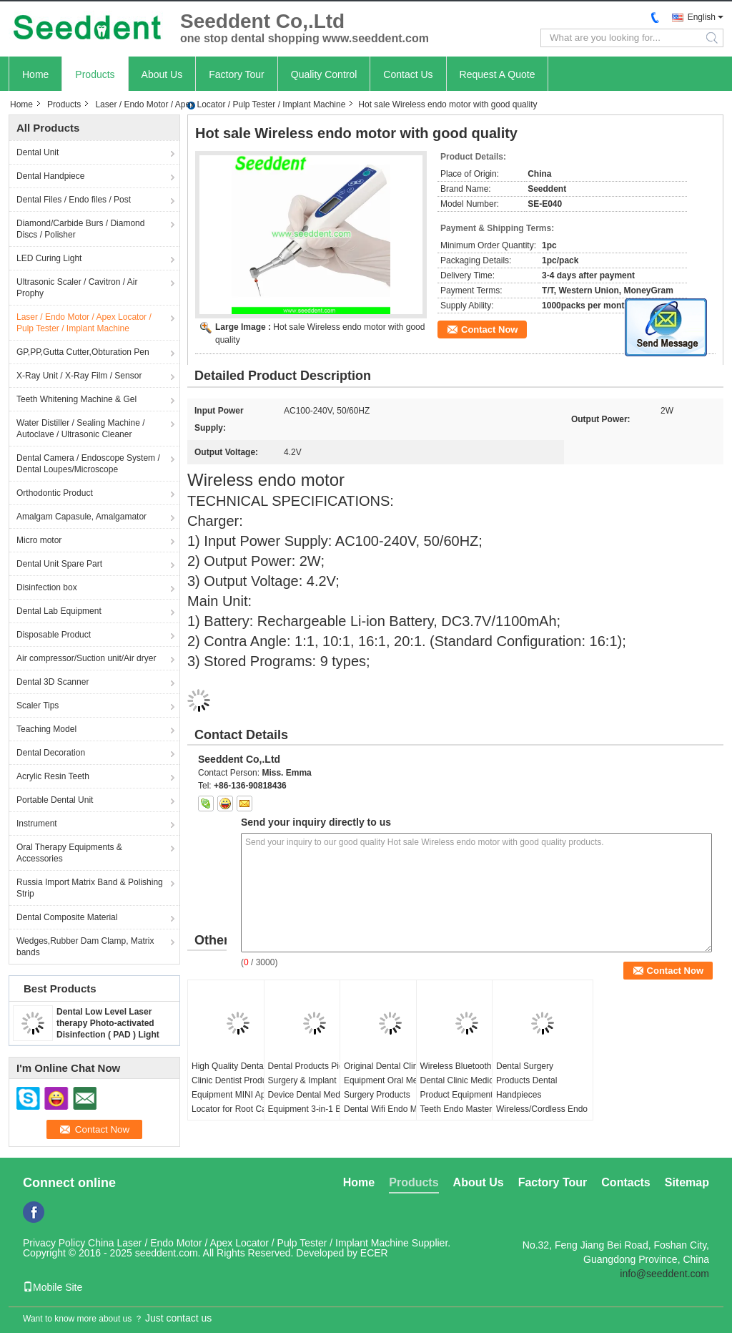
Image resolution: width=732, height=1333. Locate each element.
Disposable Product (53, 635)
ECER (374, 1253)
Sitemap (687, 1182)
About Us (162, 74)
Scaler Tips (37, 705)
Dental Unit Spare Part (59, 564)
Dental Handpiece (50, 176)
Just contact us (178, 1318)
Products (94, 74)
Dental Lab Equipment (59, 611)
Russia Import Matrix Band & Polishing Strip (89, 888)
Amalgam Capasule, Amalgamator (81, 517)
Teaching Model (46, 729)
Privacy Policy (54, 1243)
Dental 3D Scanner (52, 682)
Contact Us (407, 74)
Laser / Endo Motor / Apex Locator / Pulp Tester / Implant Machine (220, 104)
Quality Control (324, 74)
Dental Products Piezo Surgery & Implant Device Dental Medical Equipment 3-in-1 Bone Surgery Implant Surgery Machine (312, 1102)
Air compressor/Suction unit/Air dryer (86, 658)
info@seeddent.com (664, 1273)
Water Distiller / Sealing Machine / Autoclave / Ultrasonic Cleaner (80, 428)
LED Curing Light (48, 258)
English (702, 17)
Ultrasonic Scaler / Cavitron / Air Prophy (76, 287)
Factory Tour (236, 74)
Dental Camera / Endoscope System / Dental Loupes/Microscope (88, 463)
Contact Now (489, 329)
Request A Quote (497, 74)
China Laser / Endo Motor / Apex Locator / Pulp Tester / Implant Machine (248, 1243)
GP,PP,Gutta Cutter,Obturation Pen (82, 352)
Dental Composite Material (66, 917)
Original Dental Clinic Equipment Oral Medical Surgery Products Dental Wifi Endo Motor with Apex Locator (389, 1094)
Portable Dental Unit (54, 800)
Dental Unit (37, 152)
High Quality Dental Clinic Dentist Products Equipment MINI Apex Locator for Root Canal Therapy (235, 1094)
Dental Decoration (50, 753)
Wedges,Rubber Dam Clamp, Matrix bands (85, 946)
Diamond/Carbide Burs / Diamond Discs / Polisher (80, 229)
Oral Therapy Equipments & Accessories (69, 853)
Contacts (625, 1182)
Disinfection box (46, 587)
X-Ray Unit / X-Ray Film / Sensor (79, 376)
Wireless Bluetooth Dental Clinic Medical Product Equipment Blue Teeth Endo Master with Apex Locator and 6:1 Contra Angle (466, 1102)
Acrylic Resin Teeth (52, 776)
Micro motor (38, 540)
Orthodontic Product (54, 493)
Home (35, 74)
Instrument (36, 824)
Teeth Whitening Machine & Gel (76, 399)
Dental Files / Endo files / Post (73, 200)
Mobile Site (52, 1287)
